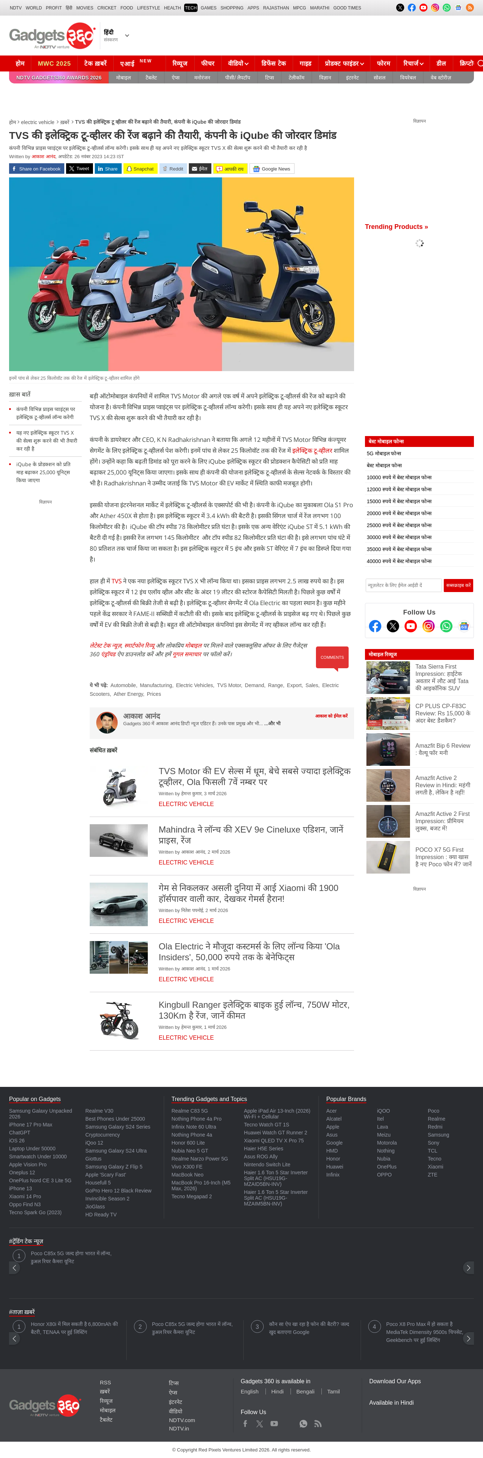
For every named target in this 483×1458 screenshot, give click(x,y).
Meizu (383, 1135)
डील (441, 63)
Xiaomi (435, 1167)
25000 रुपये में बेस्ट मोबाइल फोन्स (399, 525)
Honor (333, 1159)
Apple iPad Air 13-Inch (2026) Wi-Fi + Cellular (277, 1114)
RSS (105, 1382)
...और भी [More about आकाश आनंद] (272, 723)
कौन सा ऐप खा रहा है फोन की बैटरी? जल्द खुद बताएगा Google (309, 1328)
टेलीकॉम (296, 78)
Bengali (305, 1391)
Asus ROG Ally (261, 1156)
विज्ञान (325, 78)
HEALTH (172, 8)
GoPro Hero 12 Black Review (118, 1191)
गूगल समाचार (186, 654)
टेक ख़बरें (95, 63)
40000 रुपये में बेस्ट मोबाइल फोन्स (399, 561)
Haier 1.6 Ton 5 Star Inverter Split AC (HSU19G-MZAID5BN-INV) (276, 1178)
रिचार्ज (410, 63)
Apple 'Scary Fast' (105, 1175)
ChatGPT (19, 1132)
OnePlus (387, 1167)
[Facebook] (375, 626)
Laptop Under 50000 (32, 1148)
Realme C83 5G (189, 1111)
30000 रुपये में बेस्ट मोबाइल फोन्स (399, 537)
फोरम (383, 63)
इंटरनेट (352, 78)
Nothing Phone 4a (191, 1135)
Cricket (107, 8)
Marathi (319, 8)
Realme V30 (99, 1111)
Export (294, 685)
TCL (432, 1151)
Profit (54, 8)
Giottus (93, 1159)
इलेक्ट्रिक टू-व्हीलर (312, 450)
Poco (433, 1111)
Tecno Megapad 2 (191, 1196)
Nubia (383, 1159)
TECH (191, 8)
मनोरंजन (202, 78)
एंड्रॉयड (108, 654)
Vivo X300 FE (186, 1167)
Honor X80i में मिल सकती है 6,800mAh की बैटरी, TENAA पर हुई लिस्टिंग (74, 1328)
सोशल (379, 78)
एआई (137, 62)
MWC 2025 (54, 63)
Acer (331, 1111)
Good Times (347, 8)
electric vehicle (37, 122)
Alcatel (333, 1119)
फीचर (208, 63)
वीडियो (235, 63)
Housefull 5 (98, 1183)
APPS (253, 8)
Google (334, 1143)
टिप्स (269, 78)
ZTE (432, 1175)
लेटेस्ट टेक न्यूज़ (105, 645)
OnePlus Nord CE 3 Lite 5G (40, 1180)
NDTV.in (179, 1428)
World (34, 8)
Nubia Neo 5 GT (189, 1151)
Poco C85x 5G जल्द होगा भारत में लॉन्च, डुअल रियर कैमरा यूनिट (71, 1257)
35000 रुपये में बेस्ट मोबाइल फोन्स (399, 549)
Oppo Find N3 (25, 1204)
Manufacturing (156, 685)
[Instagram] (428, 626)
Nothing (385, 1151)
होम (20, 63)
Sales (311, 685)
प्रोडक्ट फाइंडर (342, 63)
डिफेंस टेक (273, 63)
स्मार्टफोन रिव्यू (139, 645)
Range (275, 685)
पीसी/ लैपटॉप (237, 78)
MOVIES (84, 8)
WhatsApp (303, 1422)
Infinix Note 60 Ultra (193, 1127)
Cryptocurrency (102, 1135)
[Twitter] (393, 626)
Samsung (438, 1135)
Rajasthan (276, 8)
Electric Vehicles (194, 685)
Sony (433, 1143)
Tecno (434, 1159)
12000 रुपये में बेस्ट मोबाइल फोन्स (399, 489)
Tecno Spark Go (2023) (35, 1212)
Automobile (123, 685)
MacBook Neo (187, 1175)
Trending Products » (396, 226)
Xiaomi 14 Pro (25, 1196)
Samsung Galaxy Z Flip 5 (113, 1167)
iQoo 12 (94, 1143)
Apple (332, 1127)
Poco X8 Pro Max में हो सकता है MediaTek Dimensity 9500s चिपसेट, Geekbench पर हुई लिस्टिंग (424, 1332)
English (250, 1391)
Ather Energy (128, 694)
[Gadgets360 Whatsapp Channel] (446, 626)
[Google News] (464, 626)
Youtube (274, 1422)
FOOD (127, 8)
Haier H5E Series (263, 1148)
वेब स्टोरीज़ (441, 78)
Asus (331, 1135)
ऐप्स (175, 78)
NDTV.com (182, 1420)
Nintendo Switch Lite (267, 1164)
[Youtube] (411, 626)
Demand (254, 685)
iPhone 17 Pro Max (30, 1125)
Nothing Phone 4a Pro (196, 1119)
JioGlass (95, 1206)
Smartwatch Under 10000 (38, 1156)
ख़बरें (64, 122)
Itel (380, 1119)
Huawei (334, 1167)
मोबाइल (123, 78)
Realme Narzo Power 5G (199, 1159)
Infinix (333, 1175)
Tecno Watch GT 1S (266, 1125)
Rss (317, 1422)
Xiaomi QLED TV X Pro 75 (274, 1140)
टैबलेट (151, 78)
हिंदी (69, 8)
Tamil (333, 1391)
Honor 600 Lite (188, 1143)
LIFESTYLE (148, 8)
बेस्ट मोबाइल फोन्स (384, 465)
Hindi (277, 1391)
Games (208, 8)
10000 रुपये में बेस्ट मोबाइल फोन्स (399, 477)
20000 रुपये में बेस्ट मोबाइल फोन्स (399, 513)
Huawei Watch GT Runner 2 (275, 1132)
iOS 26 (17, 1140)
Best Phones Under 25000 (115, 1119)
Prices (154, 694)
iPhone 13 (20, 1188)
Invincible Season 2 (107, 1199)
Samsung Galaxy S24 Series (117, 1127)
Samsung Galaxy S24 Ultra (116, 1151)
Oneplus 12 (22, 1172)
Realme (436, 1119)
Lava (382, 1127)
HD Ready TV (101, 1214)
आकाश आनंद (44, 156)
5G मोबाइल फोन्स (384, 453)
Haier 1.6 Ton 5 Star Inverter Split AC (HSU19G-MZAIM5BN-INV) (276, 1198)
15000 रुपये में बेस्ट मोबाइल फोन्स (399, 501)
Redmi (435, 1127)
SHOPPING (231, 8)
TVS (116, 581)
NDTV (16, 8)
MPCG (299, 8)
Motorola (387, 1143)
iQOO (383, 1111)
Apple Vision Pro (27, 1164)
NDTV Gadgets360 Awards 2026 (58, 78)
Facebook (245, 1422)
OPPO (384, 1175)
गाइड (306, 63)
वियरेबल (408, 78)
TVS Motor (229, 685)
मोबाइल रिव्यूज (383, 654)
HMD (332, 1151)
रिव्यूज (180, 63)
